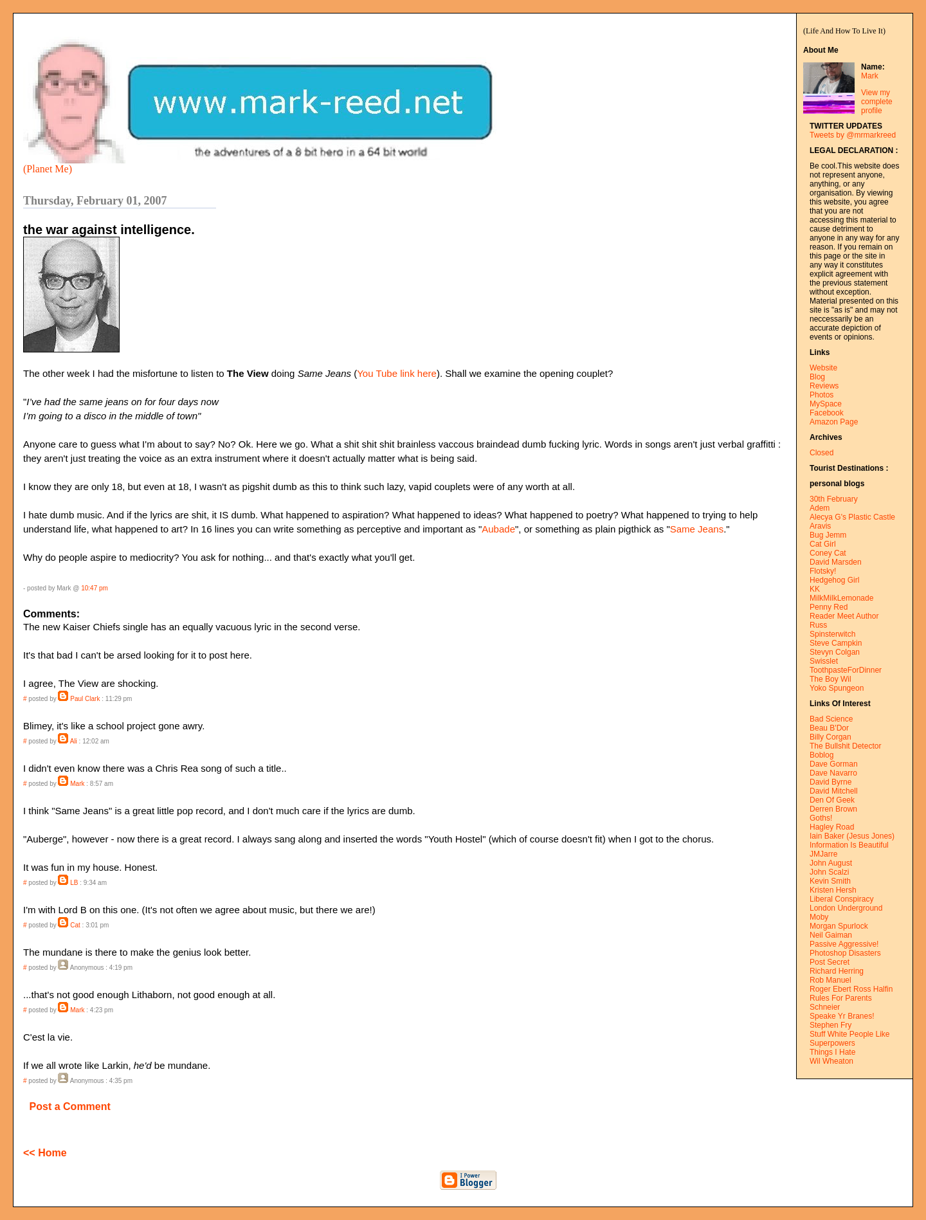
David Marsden (836, 562)
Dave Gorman (834, 764)
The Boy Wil (830, 679)
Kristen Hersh (833, 890)
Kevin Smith (830, 881)
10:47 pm (94, 588)
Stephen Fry (830, 1025)
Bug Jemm (828, 535)
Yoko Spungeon (837, 688)
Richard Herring (837, 971)
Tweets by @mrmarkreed (853, 135)
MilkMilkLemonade (841, 598)
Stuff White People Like (850, 1034)
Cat (75, 925)
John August (831, 863)
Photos (821, 394)
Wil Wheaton (831, 1061)
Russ (818, 625)
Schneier (825, 1007)
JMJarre (823, 854)
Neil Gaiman (831, 935)
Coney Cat (828, 553)
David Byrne (830, 782)
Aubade (498, 529)
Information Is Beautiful (849, 845)
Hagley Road (832, 827)
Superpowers (832, 1043)
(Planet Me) (47, 168)
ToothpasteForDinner (846, 670)
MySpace (826, 403)
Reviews (824, 385)
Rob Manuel (830, 980)
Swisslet (824, 661)
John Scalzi (829, 872)
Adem (820, 508)
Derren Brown (833, 809)
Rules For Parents (841, 998)
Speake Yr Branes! (842, 1016)
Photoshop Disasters (845, 953)
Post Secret (829, 962)
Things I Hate (832, 1052)
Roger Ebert (830, 989)
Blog (817, 376)
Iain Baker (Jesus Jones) (852, 836)
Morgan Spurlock (839, 926)
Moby (819, 917)
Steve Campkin (836, 643)
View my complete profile (877, 101)
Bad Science (831, 719)
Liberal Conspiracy (841, 899)
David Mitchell (834, 791)
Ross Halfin (873, 989)
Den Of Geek (832, 800)
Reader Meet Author (844, 616)
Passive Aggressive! (844, 944)
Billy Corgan (830, 737)
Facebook (827, 412)
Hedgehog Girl (834, 580)
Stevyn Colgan (835, 652)
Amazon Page (834, 421)
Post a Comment (70, 1106)
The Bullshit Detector (845, 746)
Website (823, 367)
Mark (869, 75)
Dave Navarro (833, 773)
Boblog (821, 755)
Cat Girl (823, 544)
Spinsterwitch (832, 634)
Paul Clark (85, 698)
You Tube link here (397, 373)
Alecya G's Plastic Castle (852, 517)
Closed (821, 452)
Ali (73, 741)
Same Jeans (696, 529)
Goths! (821, 818)
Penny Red (829, 607)
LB (74, 882)
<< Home (45, 1152)
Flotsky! (823, 571)
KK (815, 589)
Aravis (820, 526)
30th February (834, 499)
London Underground (846, 908)
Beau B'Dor (829, 728)
